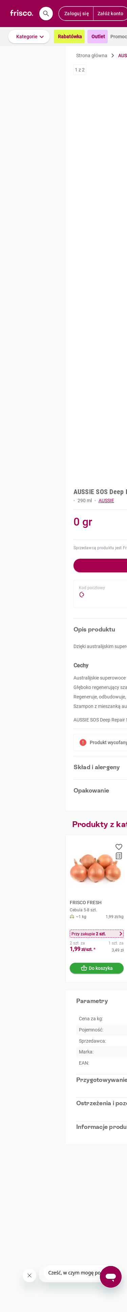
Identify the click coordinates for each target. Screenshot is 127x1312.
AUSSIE (106, 500)
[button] (29, 36)
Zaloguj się (76, 13)
